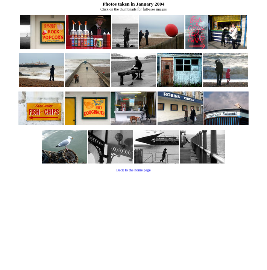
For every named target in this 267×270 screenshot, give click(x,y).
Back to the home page (133, 170)
